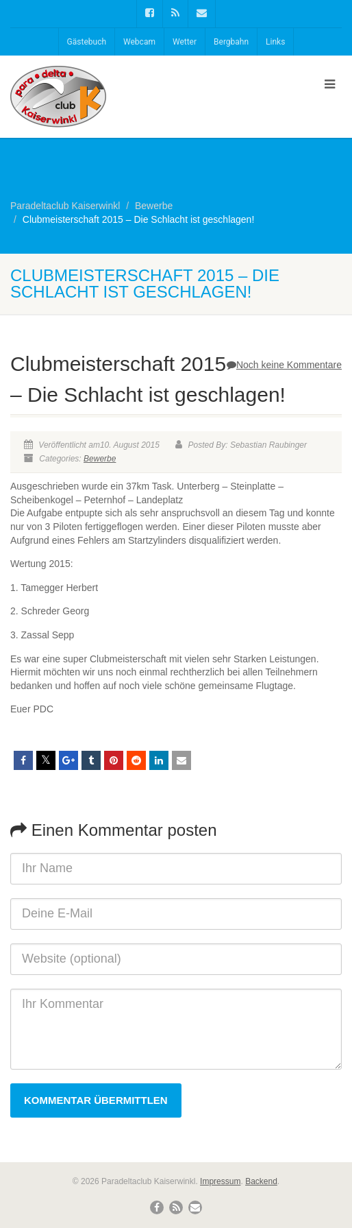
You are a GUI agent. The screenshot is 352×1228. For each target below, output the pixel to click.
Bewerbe (100, 458)
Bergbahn (231, 42)
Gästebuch (86, 42)
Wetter (185, 42)
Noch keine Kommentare (284, 364)
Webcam (139, 42)
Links (275, 42)
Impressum (220, 1181)
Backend (261, 1181)
